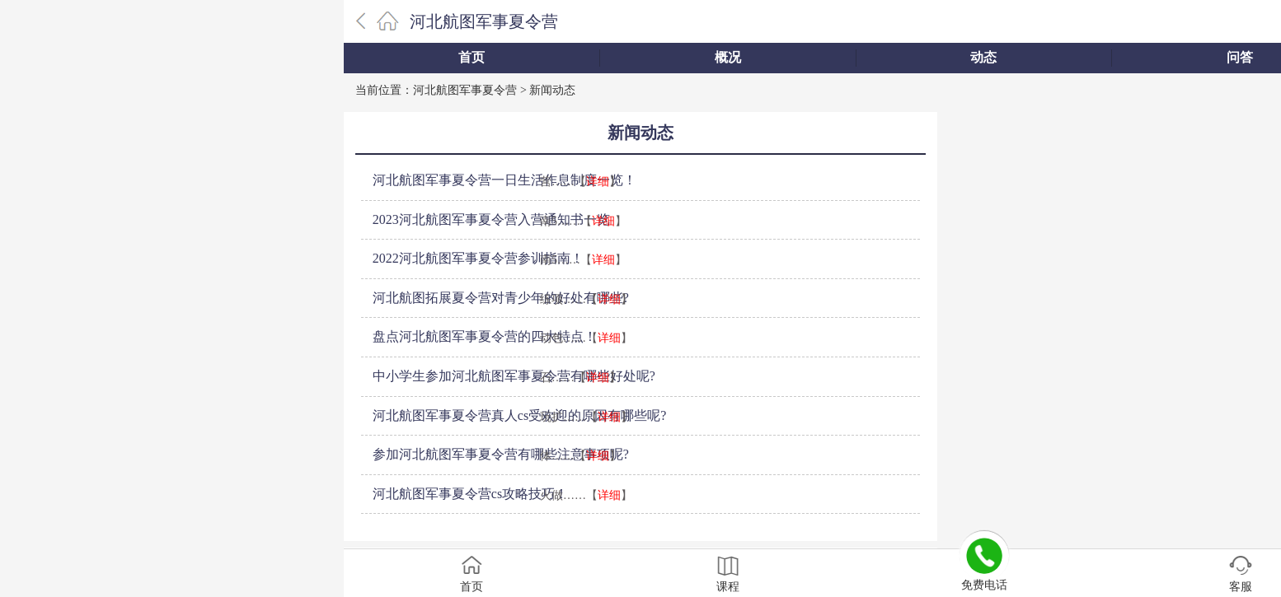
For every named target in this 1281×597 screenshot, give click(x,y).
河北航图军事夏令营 (484, 21)
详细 (597, 181)
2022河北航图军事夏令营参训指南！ (478, 258)
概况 (728, 57)
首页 (471, 57)
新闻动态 (552, 90)
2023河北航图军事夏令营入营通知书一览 (491, 219)
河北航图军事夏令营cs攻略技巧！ (470, 494)
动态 (983, 57)
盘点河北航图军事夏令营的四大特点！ (485, 336)
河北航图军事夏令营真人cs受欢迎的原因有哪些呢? (519, 415)
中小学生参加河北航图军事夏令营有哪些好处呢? (514, 376)
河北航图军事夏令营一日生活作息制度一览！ (504, 180)
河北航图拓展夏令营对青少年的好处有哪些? (501, 298)
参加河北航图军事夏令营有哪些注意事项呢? (501, 454)
